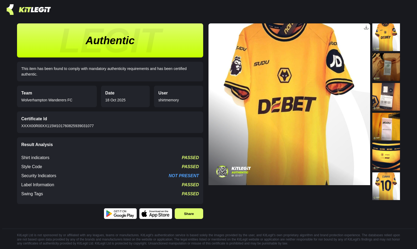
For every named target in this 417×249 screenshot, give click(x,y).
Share (189, 214)
